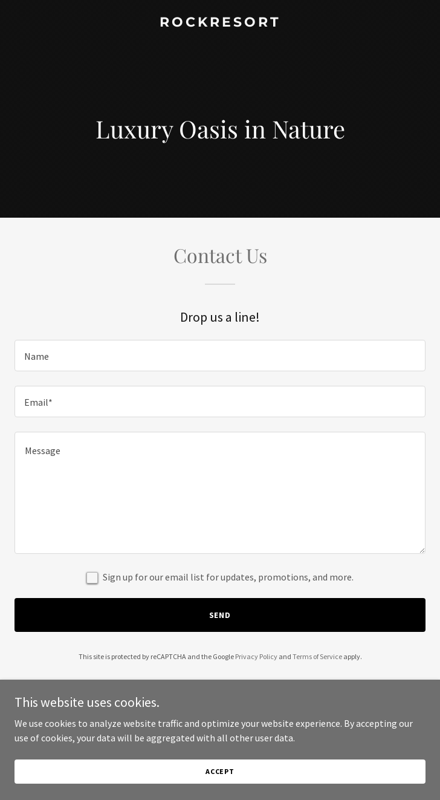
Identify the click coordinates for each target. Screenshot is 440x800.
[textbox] (220, 355)
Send (220, 615)
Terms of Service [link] (317, 656)
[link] (220, 23)
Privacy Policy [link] (256, 656)
